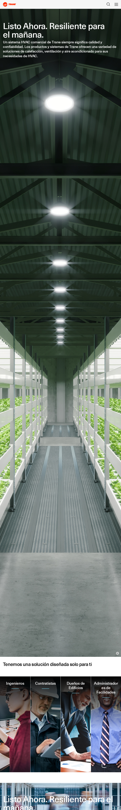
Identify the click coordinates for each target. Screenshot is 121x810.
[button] (15, 724)
